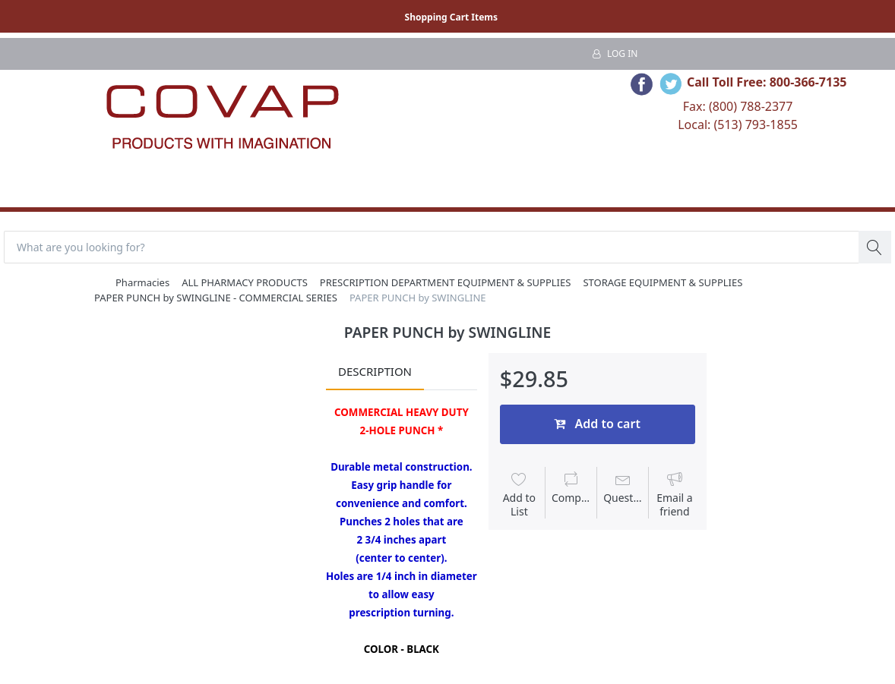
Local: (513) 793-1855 (738, 124)
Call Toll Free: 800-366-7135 (767, 82)
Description (375, 371)
